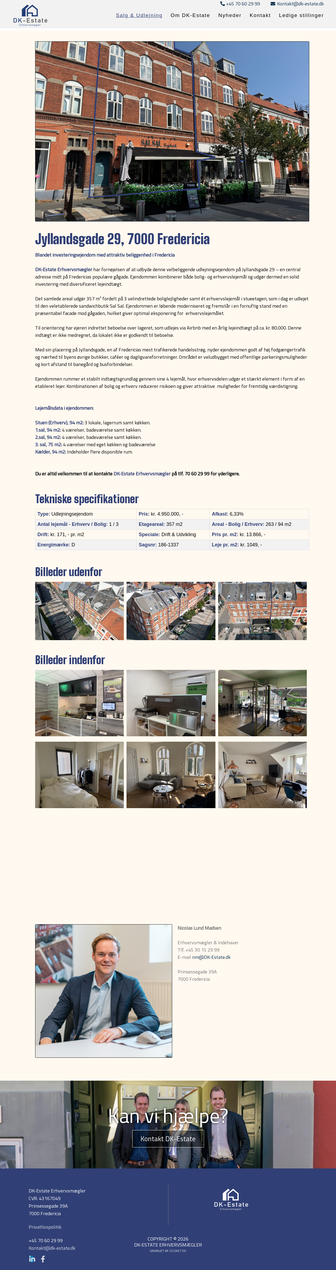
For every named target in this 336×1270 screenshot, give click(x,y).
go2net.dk (177, 1250)
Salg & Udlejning (139, 15)
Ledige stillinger (301, 15)
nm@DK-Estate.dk (211, 957)
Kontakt (260, 15)
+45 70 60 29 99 (240, 3)
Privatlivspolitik (45, 1227)
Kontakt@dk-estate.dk (297, 3)
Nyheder (230, 15)
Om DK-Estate (190, 15)
